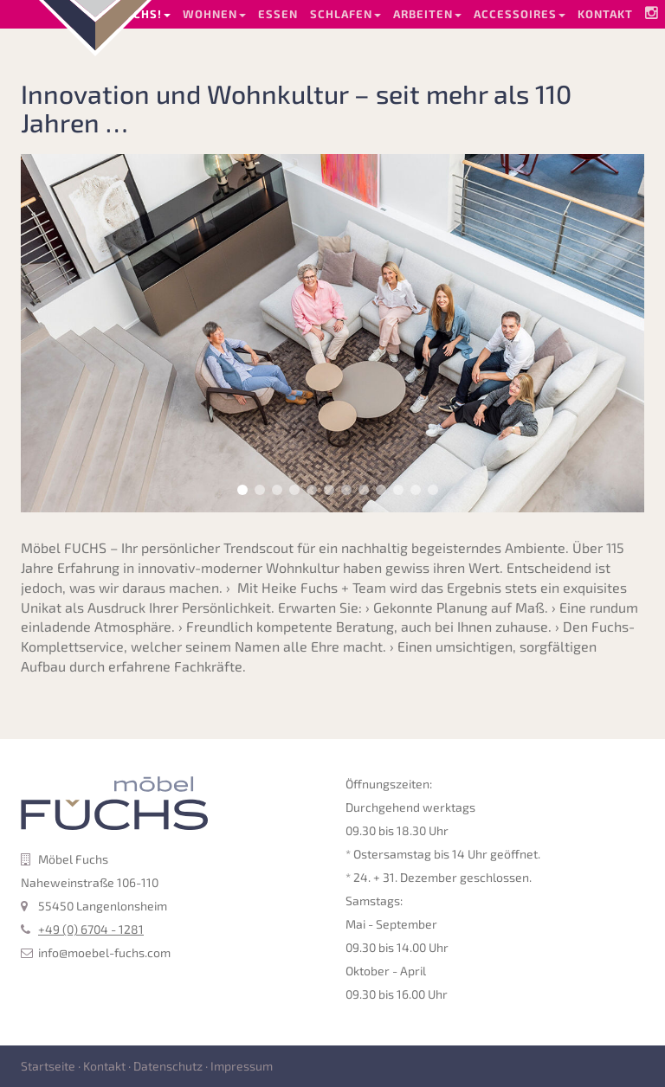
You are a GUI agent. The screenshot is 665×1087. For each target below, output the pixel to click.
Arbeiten (427, 14)
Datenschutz (168, 1065)
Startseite (48, 1065)
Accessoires (519, 14)
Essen (278, 14)
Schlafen (345, 14)
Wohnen (214, 14)
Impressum (241, 1065)
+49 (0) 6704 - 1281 (91, 929)
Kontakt (605, 14)
